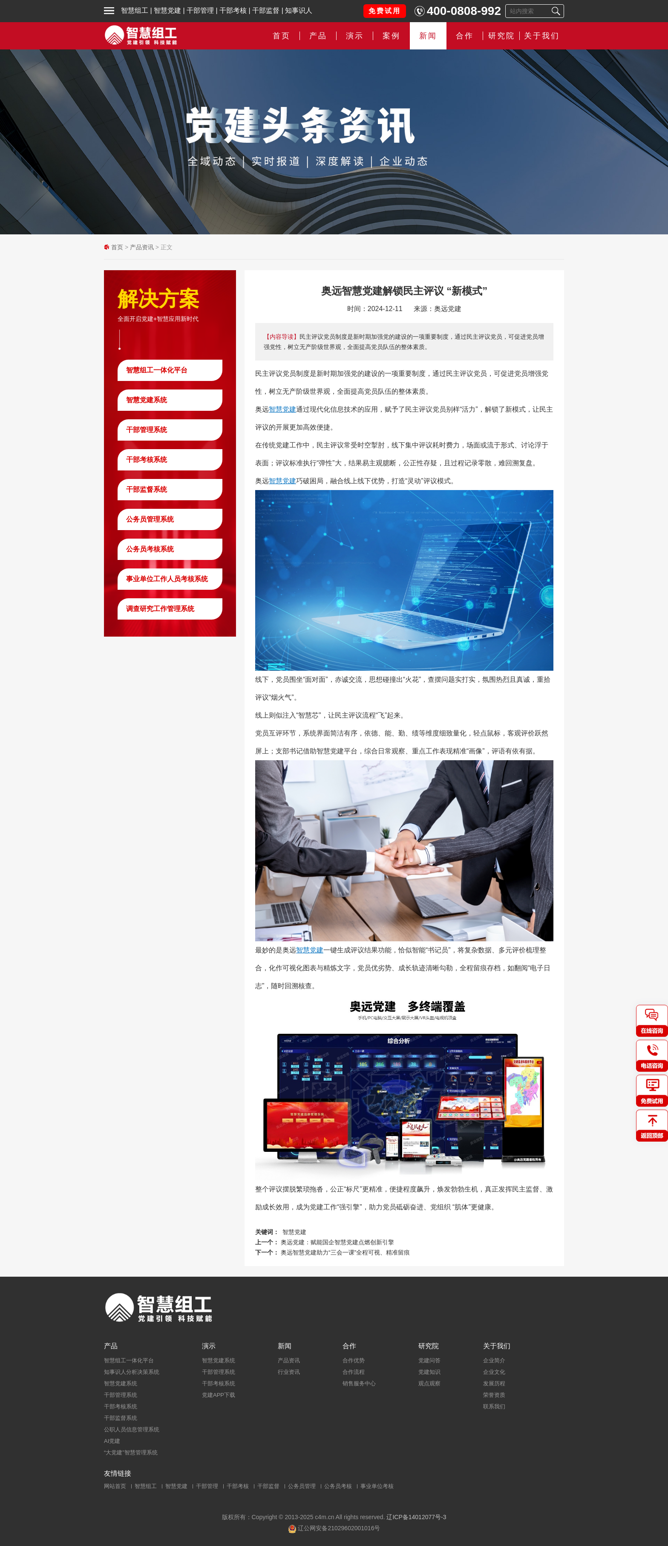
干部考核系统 (146, 459)
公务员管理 (302, 1486)
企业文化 (494, 1372)
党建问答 (429, 1360)
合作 (465, 36)
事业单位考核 (377, 1486)
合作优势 (354, 1360)
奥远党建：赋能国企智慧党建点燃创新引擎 (337, 1242)
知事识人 (298, 10)
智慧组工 (134, 10)
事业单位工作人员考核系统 (167, 579)
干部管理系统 (146, 429)
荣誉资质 (494, 1395)
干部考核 (233, 10)
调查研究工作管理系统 (160, 608)
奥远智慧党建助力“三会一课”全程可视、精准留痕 (345, 1252)
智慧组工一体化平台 (156, 370)
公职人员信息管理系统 (131, 1429)
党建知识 (429, 1372)
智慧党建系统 (146, 400)
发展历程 (494, 1383)
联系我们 (494, 1406)
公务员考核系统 (150, 549)
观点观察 (429, 1383)
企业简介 (494, 1360)
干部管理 (200, 10)
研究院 (501, 36)
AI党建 (112, 1441)
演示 (355, 36)
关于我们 (542, 36)
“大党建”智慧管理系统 (131, 1452)
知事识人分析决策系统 (131, 1372)
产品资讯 (142, 247)
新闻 (428, 36)
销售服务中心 (359, 1383)
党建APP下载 (218, 1395)
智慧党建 (167, 10)
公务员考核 (338, 1486)
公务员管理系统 (150, 519)
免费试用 (385, 10)
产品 (318, 36)
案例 (391, 36)
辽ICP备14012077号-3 (416, 1517)
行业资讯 (289, 1372)
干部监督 (265, 10)
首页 (282, 36)
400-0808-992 (464, 10)
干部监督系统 (146, 489)
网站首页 (115, 1486)
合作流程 (354, 1372)
